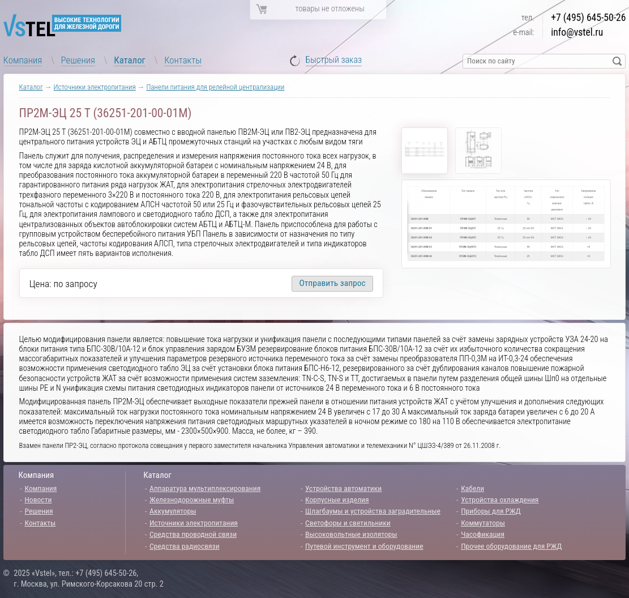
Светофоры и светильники (348, 522)
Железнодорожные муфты (191, 499)
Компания (22, 60)
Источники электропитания (95, 87)
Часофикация (482, 534)
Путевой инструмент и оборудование (364, 545)
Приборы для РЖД (491, 510)
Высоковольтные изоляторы (351, 534)
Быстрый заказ (334, 60)
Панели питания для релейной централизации (215, 87)
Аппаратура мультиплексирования (204, 488)
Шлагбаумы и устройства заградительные (372, 510)
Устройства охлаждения (499, 499)
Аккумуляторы (172, 510)
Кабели (472, 488)
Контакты (183, 60)
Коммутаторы (483, 522)
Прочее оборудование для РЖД (511, 545)
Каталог (130, 60)
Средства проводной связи (193, 534)
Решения (78, 60)
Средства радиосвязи (184, 545)
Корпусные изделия (337, 499)
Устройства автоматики (343, 488)
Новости (38, 499)
